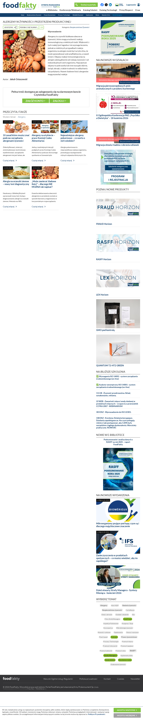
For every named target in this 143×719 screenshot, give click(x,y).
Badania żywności (118, 610)
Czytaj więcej (8, 160)
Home (22, 15)
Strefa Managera (117, 15)
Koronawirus (128, 637)
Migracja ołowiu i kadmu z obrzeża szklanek (117, 145)
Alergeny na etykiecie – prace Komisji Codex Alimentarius (43, 138)
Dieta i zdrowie (126, 619)
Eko (129, 623)
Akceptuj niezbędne (126, 715)
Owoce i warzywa (110, 650)
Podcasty (104, 655)
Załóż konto (34, 100)
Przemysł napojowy (107, 668)
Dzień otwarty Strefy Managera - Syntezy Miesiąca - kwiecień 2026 (116, 591)
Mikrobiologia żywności (118, 641)
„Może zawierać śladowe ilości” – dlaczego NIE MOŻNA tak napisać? (44, 184)
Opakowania (89, 15)
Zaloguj (58, 100)
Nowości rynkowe (109, 646)
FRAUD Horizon (104, 224)
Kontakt (107, 706)
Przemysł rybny (111, 673)
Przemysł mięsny (106, 664)
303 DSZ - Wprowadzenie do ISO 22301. (113, 412)
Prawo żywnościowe (125, 654)
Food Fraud (131, 628)
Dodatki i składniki (114, 623)
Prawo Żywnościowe (49, 15)
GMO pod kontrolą (105, 330)
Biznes (97, 15)
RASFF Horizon (103, 259)
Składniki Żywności (78, 15)
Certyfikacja (108, 619)
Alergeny (22, 117)
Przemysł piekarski (129, 668)
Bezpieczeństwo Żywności (34, 15)
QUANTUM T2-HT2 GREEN (110, 365)
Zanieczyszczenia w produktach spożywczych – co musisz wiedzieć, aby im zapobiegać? (117, 558)
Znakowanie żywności (118, 691)
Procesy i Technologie (64, 15)
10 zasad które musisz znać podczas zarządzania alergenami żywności (16, 138)
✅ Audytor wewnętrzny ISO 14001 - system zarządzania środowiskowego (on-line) (115, 386)
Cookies (120, 706)
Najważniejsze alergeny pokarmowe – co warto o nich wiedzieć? (73, 138)
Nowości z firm (106, 15)
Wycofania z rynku (118, 687)
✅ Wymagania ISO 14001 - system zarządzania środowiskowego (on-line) (117, 377)
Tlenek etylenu (129, 682)
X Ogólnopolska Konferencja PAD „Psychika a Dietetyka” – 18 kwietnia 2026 (118, 116)
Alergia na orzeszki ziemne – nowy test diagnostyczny (16, 182)
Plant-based (129, 650)
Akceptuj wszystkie (126, 710)
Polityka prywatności (88, 706)
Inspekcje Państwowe (118, 632)
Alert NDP (126, 605)
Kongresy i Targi (109, 637)
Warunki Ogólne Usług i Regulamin (58, 706)
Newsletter (135, 706)
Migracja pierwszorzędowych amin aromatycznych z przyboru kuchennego (115, 87)
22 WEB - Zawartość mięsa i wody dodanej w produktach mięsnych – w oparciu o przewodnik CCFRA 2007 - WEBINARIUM (117, 403)
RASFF (127, 673)
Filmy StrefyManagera (110, 628)
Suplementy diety (108, 682)
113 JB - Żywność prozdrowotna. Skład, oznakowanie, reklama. (113, 394)
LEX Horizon (102, 294)
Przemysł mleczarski (128, 664)
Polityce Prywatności (96, 714)
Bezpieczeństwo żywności (118, 614)
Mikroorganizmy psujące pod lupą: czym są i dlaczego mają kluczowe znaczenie (117, 525)
